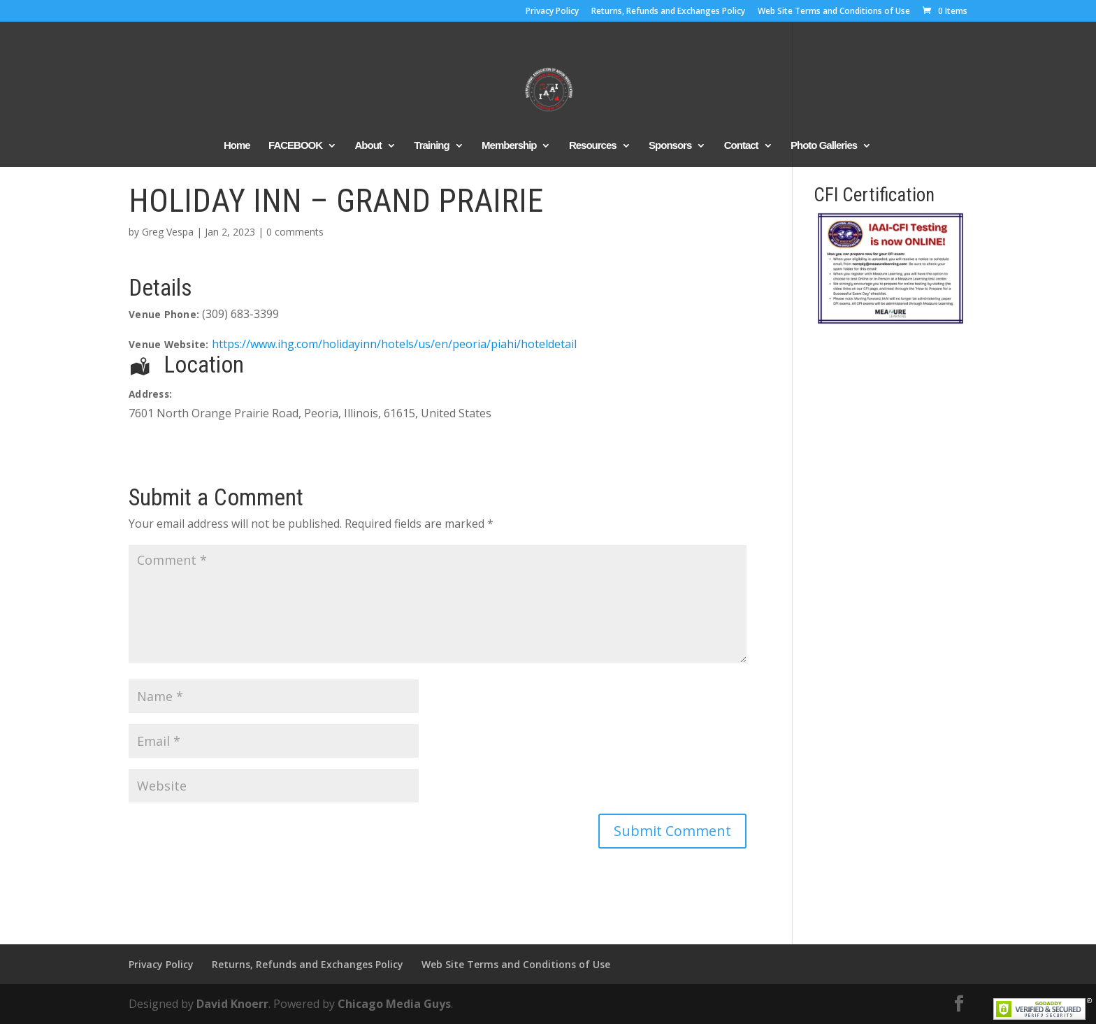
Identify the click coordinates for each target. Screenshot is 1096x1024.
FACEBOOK (295, 145)
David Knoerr (232, 1003)
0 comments (295, 231)
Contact (741, 145)
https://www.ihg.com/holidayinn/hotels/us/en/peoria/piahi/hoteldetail (394, 344)
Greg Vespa (168, 231)
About (368, 145)
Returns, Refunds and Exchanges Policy (668, 12)
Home (237, 145)
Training (431, 145)
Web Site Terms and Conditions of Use (834, 12)
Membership (509, 145)
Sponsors (670, 145)
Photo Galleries (824, 145)
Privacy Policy (552, 12)
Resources (592, 145)
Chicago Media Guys (394, 1003)
